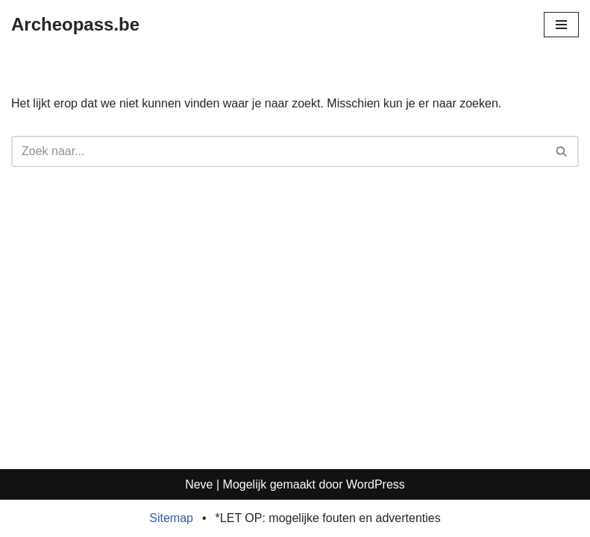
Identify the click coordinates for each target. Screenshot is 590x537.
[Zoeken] (278, 151)
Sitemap (171, 518)
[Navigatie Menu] (561, 24)
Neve (199, 484)
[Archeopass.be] (75, 24)
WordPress (375, 484)
